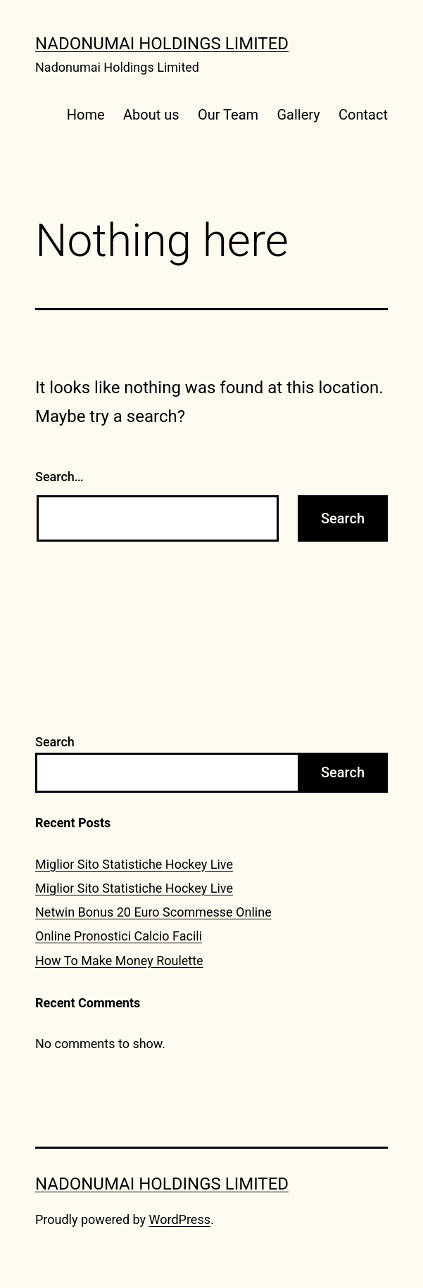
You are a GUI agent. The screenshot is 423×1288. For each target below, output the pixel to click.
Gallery (298, 114)
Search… (59, 476)
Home (86, 114)
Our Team (228, 114)
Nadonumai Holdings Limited (162, 43)
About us (151, 114)
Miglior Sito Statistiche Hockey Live (134, 864)
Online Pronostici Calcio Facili (118, 936)
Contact (363, 114)
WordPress (179, 1219)
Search (55, 741)
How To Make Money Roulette (119, 960)
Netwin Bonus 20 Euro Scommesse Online (153, 912)
